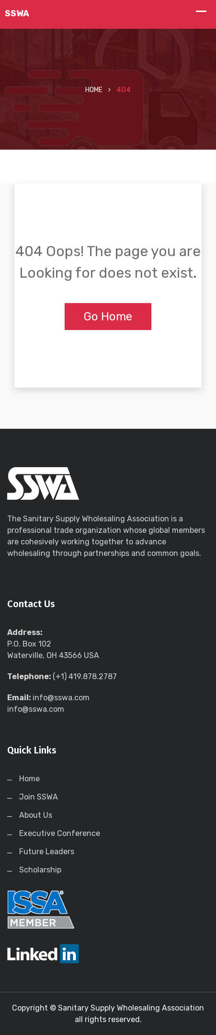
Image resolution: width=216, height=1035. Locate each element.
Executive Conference (59, 833)
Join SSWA (38, 796)
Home (93, 90)
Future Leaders (46, 851)
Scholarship (40, 869)
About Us (35, 815)
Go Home (108, 316)
